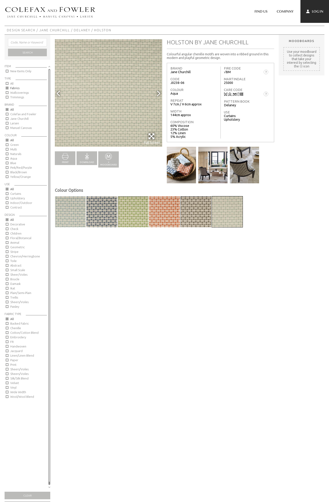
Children (15, 233)
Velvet (14, 383)
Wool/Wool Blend (22, 396)
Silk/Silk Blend (19, 378)
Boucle (14, 279)
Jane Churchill (54, 30)
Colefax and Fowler (23, 114)
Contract (16, 207)
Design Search (21, 30)
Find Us (261, 11)
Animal (14, 242)
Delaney (82, 30)
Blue (13, 163)
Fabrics (15, 88)
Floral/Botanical (20, 238)
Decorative (17, 224)
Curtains (15, 193)
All (11, 83)
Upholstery (17, 198)
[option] (108, 93)
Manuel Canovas (21, 127)
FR (12, 341)
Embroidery (18, 337)
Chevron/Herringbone (25, 256)
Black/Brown (18, 172)
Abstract (15, 265)
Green (14, 144)
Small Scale (17, 270)
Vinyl (13, 387)
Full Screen (152, 138)
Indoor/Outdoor (21, 202)
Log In (314, 11)
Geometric (17, 247)
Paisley (14, 306)
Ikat (12, 288)
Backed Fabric (19, 323)
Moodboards (301, 41)
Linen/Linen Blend (22, 355)
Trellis (14, 297)
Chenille (15, 328)
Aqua (13, 158)
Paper (14, 360)
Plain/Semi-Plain (20, 292)
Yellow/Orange (20, 176)
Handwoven (18, 346)
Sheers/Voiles (19, 302)
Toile (13, 260)
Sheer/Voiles (18, 274)
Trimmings (17, 97)
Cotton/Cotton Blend (24, 332)
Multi (13, 149)
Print (13, 364)
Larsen (14, 123)
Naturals (15, 153)
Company (285, 11)
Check (14, 228)
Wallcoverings (19, 92)
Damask (15, 283)
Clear (27, 495)
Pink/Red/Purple (21, 167)
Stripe (14, 251)
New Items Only (20, 71)
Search (27, 52)
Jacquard (16, 350)
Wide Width (18, 392)
